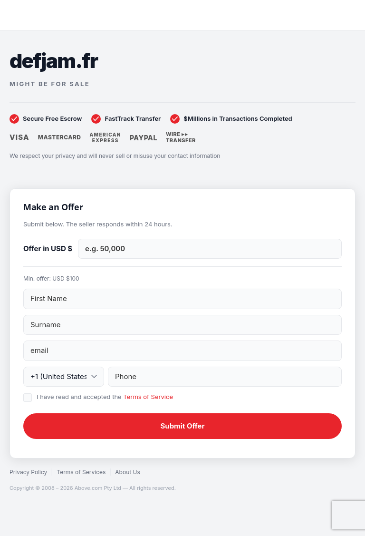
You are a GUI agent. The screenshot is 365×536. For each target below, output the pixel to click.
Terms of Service (148, 396)
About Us (127, 472)
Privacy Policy (28, 472)
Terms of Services (81, 472)
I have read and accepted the (105, 396)
